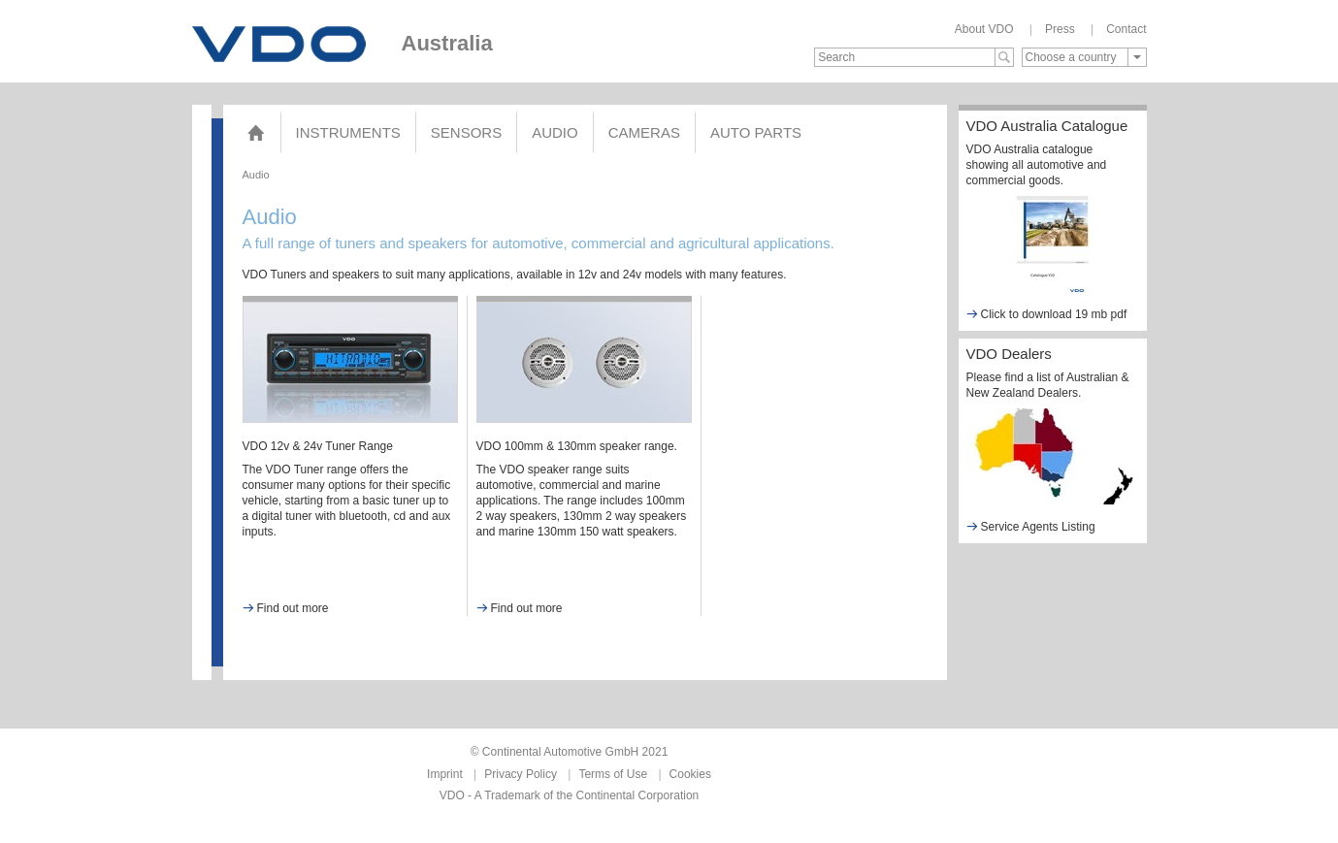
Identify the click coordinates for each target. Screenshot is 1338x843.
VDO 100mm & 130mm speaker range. (576, 446)
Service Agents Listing (1030, 526)
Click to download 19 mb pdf (1046, 314)
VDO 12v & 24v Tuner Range (318, 446)
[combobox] (1084, 57)
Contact (1126, 29)
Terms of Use (612, 774)
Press (1060, 29)
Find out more (286, 608)
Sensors (466, 132)
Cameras (644, 132)
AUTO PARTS (755, 132)
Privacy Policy (520, 774)
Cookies (690, 774)
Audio (555, 132)
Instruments (348, 132)
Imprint (445, 774)
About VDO (984, 29)
